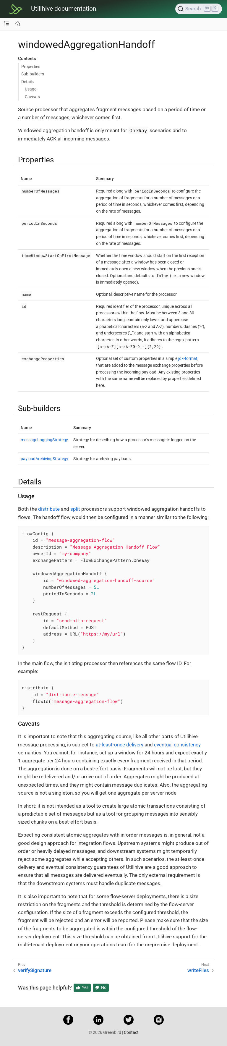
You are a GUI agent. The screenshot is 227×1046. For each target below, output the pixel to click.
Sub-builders (32, 74)
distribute (49, 509)
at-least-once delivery (119, 745)
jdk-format (187, 358)
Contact (131, 1032)
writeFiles (198, 970)
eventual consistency (177, 745)
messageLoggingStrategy (44, 439)
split (75, 509)
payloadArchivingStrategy (44, 458)
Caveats (32, 96)
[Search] (198, 9)
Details (27, 81)
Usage (30, 89)
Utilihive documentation (63, 8)
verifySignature (34, 970)
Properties (30, 66)
